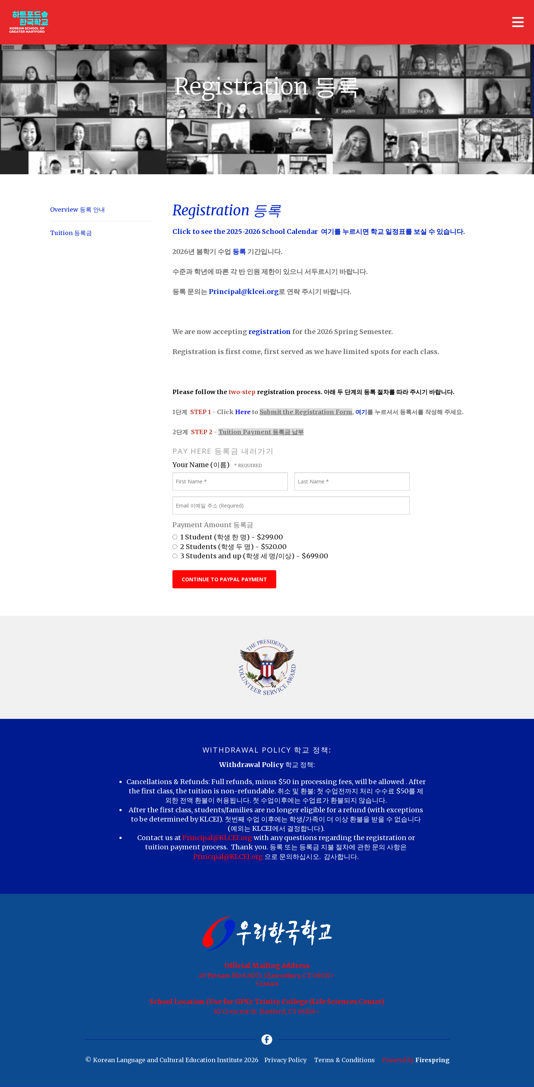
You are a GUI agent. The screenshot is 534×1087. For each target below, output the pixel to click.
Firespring (432, 1060)
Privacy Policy (285, 1060)
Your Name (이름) (201, 464)
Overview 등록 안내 (77, 209)
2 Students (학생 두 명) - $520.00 (229, 546)
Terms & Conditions (344, 1060)
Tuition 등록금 (71, 233)
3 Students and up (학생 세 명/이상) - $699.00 (250, 556)
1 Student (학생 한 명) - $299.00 (227, 537)
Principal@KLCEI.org (218, 837)
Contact (267, 983)
